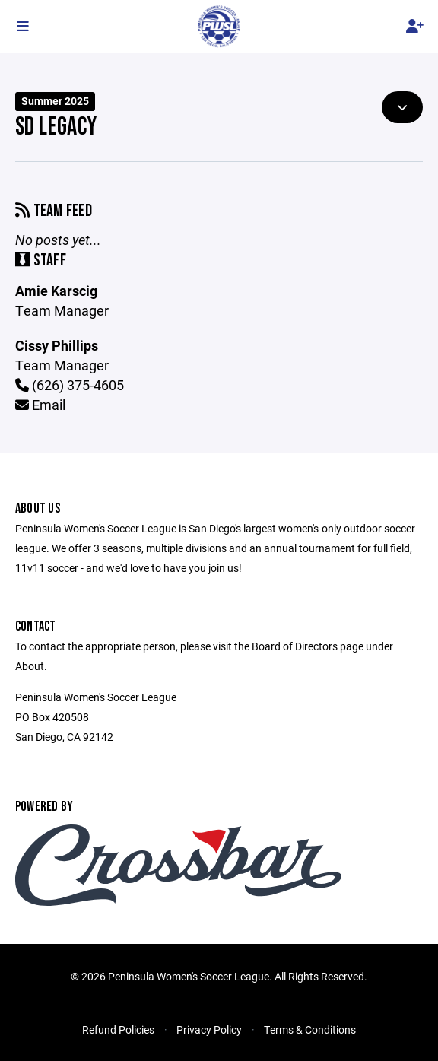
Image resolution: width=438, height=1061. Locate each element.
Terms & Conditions (310, 1029)
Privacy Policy (209, 1029)
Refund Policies (118, 1029)
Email (40, 404)
